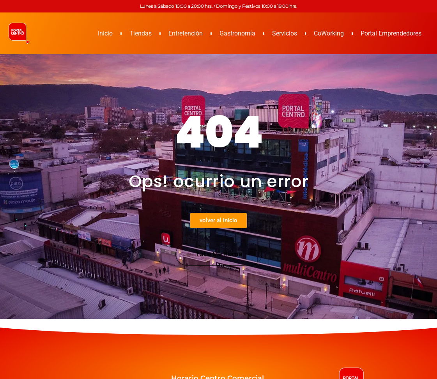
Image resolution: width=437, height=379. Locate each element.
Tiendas (140, 33)
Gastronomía (237, 33)
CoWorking (329, 33)
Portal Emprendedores (391, 33)
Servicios (284, 33)
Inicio (105, 33)
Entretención (185, 33)
